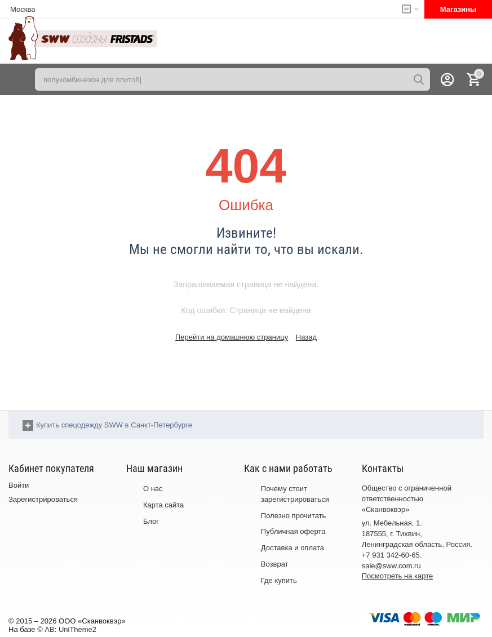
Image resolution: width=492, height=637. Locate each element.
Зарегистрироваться (43, 499)
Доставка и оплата (292, 548)
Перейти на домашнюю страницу (231, 337)
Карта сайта (163, 505)
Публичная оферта (293, 531)
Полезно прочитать (293, 515)
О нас (153, 488)
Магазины (458, 9)
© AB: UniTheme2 (66, 629)
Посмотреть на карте (397, 576)
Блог (151, 521)
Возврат (275, 564)
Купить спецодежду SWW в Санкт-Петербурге (114, 425)
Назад (306, 337)
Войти (18, 485)
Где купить (279, 580)
